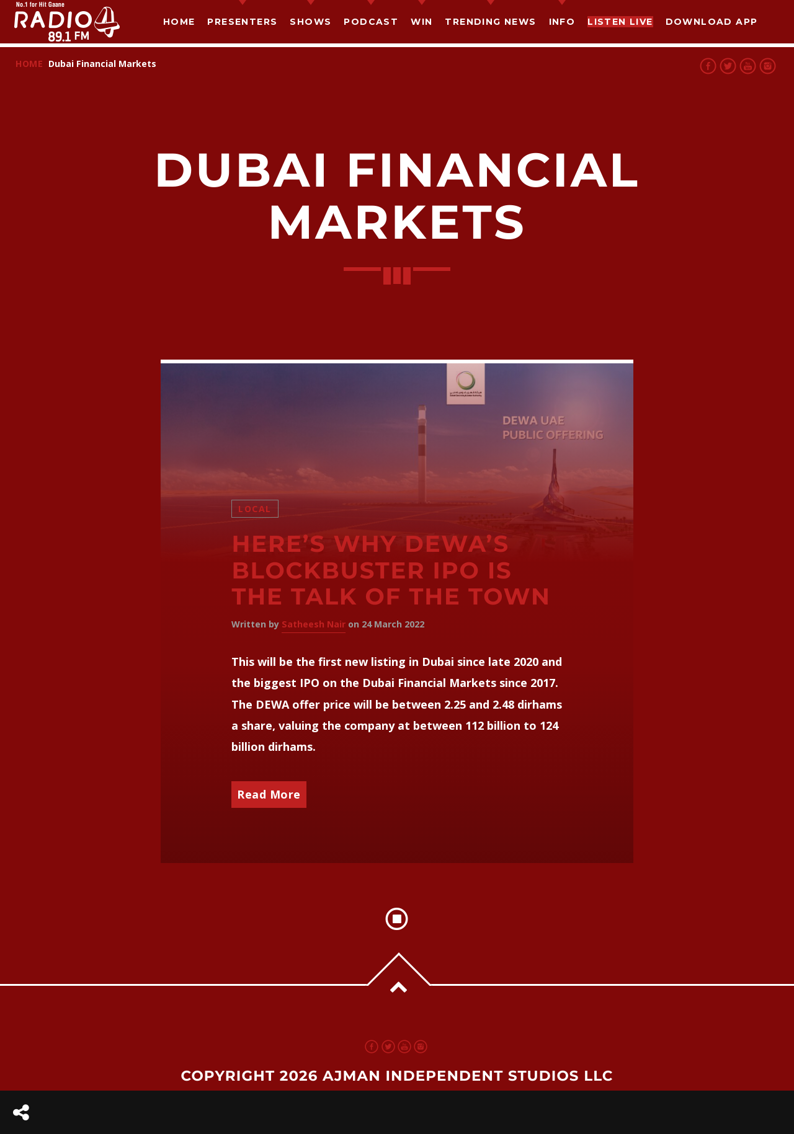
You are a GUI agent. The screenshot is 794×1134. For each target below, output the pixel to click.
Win (421, 21)
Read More (269, 794)
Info (562, 21)
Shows (310, 21)
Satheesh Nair (314, 624)
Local (254, 509)
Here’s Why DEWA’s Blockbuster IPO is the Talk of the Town (390, 570)
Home (179, 21)
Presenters (242, 21)
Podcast (371, 21)
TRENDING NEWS (490, 21)
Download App (712, 21)
